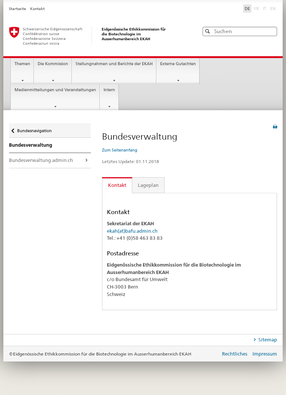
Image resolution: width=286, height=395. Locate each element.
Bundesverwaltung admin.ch (41, 160)
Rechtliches (235, 354)
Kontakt (37, 9)
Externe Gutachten (178, 63)
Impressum (264, 354)
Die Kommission (53, 63)
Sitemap (267, 340)
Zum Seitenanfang (119, 150)
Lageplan (148, 185)
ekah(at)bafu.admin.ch (132, 231)
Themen (22, 63)
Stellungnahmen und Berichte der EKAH (114, 63)
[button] (271, 31)
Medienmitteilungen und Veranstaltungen (55, 89)
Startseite (18, 9)
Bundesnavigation (34, 129)
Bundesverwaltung (30, 145)
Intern (109, 89)
